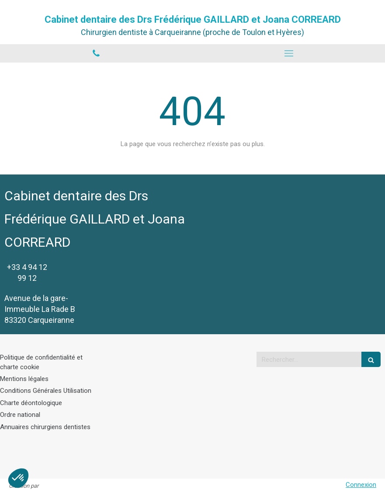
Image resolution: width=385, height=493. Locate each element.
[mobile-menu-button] (289, 53)
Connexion (361, 485)
